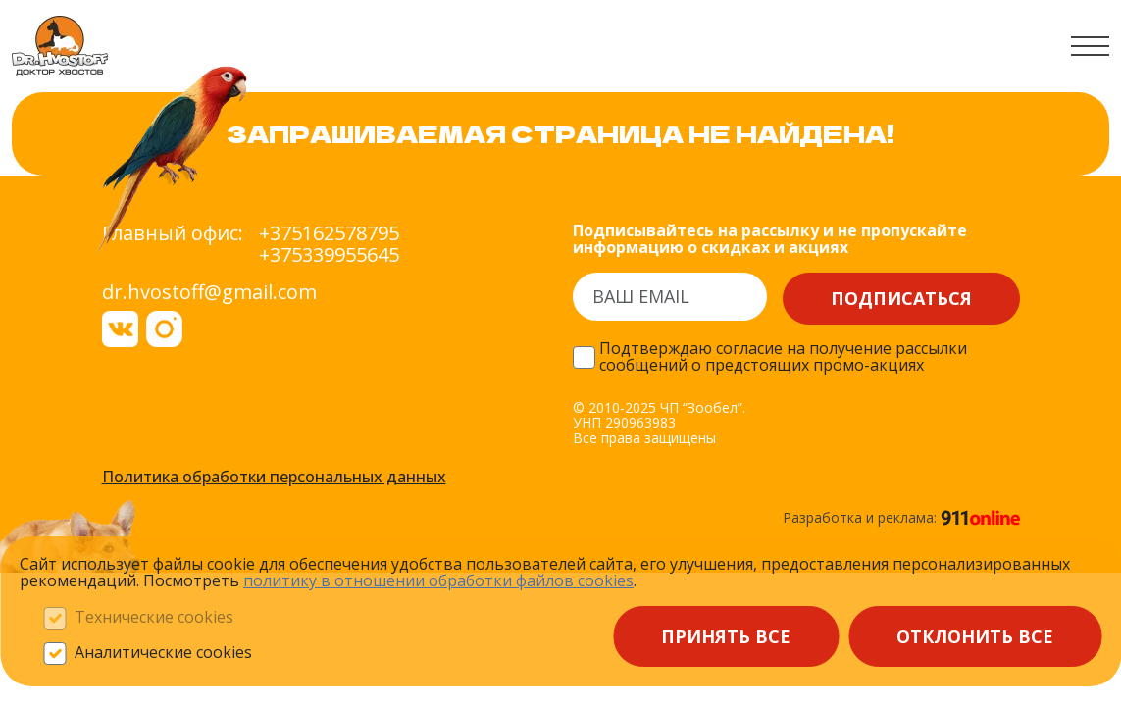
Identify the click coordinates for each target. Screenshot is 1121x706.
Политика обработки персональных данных (274, 477)
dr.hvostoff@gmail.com (209, 291)
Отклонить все (974, 636)
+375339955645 (329, 255)
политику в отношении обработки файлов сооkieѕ (438, 580)
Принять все (725, 636)
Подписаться (901, 298)
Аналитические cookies (163, 653)
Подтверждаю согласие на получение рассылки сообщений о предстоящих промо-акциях (783, 357)
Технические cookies (154, 618)
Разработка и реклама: (901, 518)
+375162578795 (329, 233)
